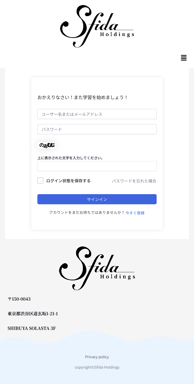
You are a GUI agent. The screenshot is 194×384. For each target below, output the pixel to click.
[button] (184, 58)
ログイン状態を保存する (68, 180)
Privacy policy (97, 356)
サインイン (97, 199)
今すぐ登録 (135, 212)
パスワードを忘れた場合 (134, 181)
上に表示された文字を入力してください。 (71, 157)
